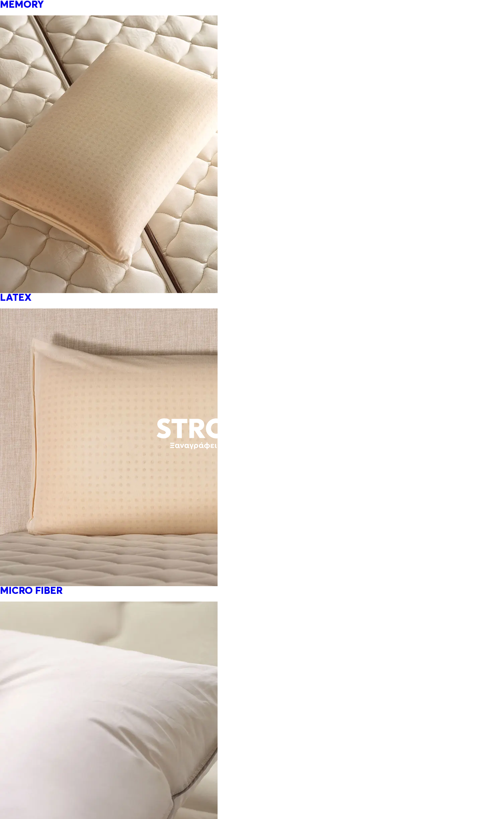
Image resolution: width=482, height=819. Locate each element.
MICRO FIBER (31, 591)
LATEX (15, 298)
